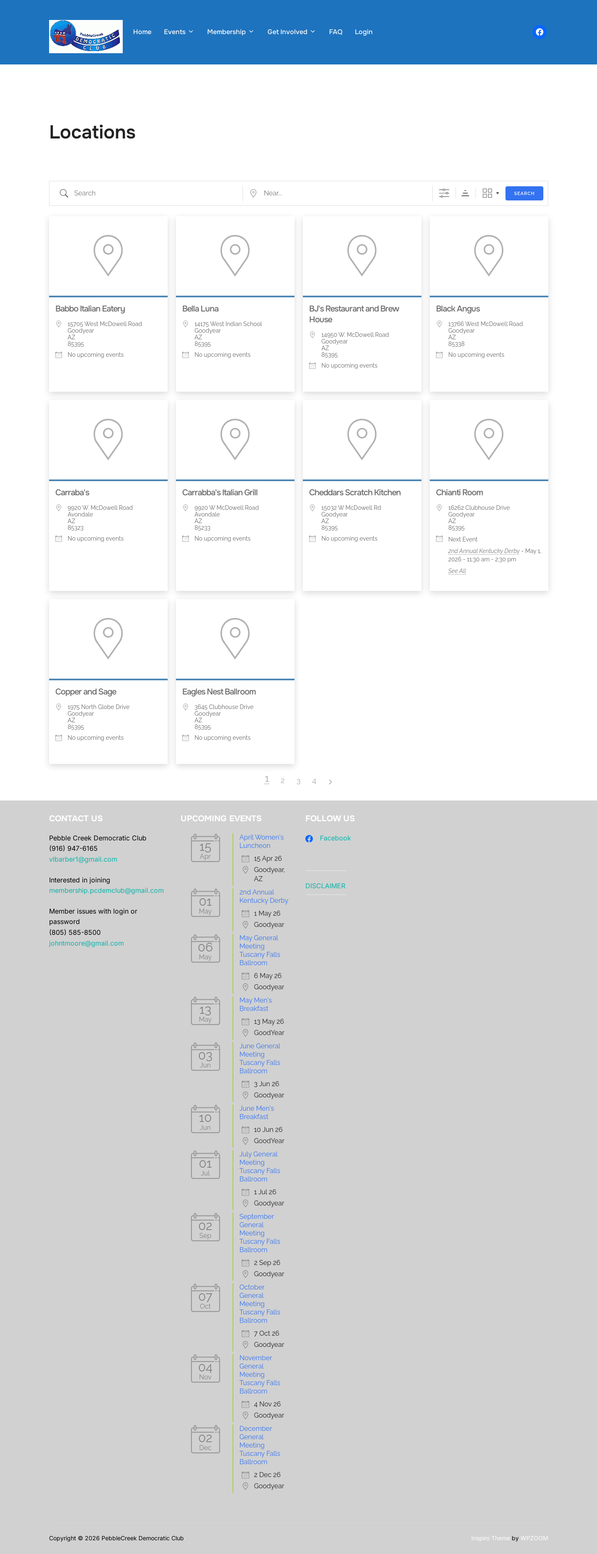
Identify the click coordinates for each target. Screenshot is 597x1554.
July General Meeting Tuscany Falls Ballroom (260, 1166)
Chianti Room (459, 492)
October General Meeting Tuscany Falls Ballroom (260, 1303)
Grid (487, 193)
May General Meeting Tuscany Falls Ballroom (260, 950)
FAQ (335, 31)
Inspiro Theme (490, 1538)
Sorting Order (465, 193)
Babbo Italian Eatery (90, 309)
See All (457, 571)
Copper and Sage (85, 692)
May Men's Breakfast (256, 1004)
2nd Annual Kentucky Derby (484, 551)
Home (142, 31)
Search (524, 193)
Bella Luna (200, 309)
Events (179, 31)
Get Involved (292, 31)
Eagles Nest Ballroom (219, 692)
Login (364, 31)
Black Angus (458, 309)
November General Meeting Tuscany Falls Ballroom (260, 1374)
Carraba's (72, 492)
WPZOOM (534, 1538)
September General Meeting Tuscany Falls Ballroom (260, 1233)
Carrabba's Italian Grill (220, 492)
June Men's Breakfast (257, 1112)
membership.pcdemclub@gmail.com (106, 890)
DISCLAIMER (325, 886)
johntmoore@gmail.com (86, 943)
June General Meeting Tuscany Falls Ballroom (260, 1058)
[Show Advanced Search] (444, 193)
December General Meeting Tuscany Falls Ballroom (260, 1445)
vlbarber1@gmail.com (83, 859)
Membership (231, 31)
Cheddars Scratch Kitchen (355, 492)
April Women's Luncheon (262, 841)
